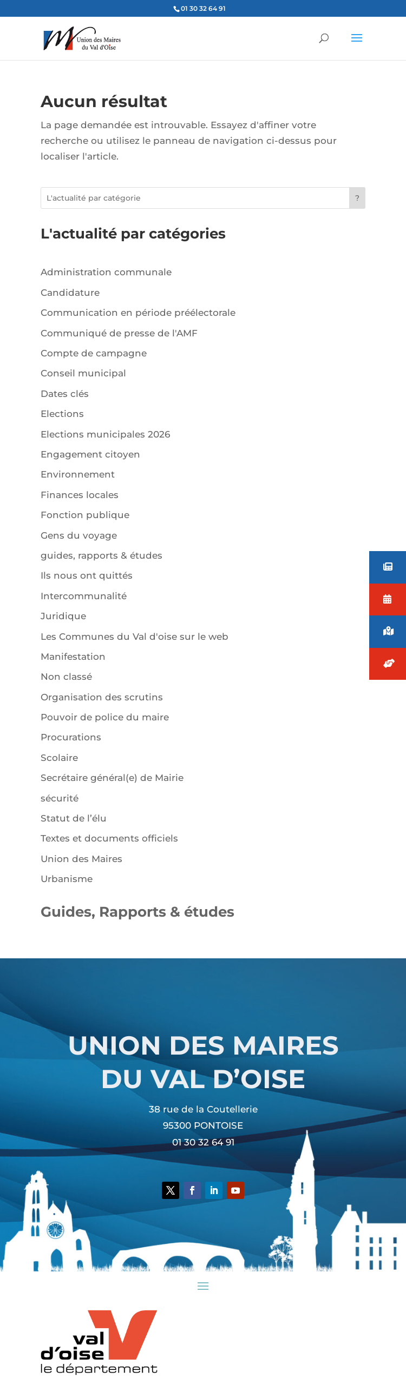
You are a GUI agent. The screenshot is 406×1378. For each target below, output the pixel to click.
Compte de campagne (94, 353)
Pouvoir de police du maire (105, 717)
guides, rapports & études (101, 555)
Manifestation (73, 656)
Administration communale (106, 272)
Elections (62, 413)
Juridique (63, 616)
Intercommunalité (84, 596)
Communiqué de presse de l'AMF (119, 333)
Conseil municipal (83, 373)
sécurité (59, 798)
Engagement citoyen (90, 454)
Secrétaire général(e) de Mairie (112, 777)
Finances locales (80, 494)
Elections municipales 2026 (105, 434)
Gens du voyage (79, 535)
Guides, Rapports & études (137, 911)
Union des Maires (81, 858)
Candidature (70, 292)
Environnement (78, 474)
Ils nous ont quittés (87, 575)
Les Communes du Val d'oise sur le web (134, 636)
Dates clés (65, 393)
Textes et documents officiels (109, 838)
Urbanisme (67, 878)
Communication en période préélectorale (138, 312)
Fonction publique (85, 514)
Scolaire (59, 757)
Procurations (71, 737)
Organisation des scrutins (102, 697)
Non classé (66, 676)
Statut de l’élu (74, 818)
